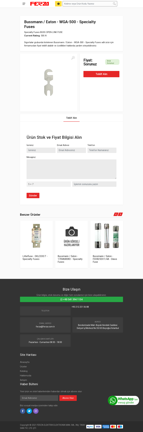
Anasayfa (24, 362)
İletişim (23, 380)
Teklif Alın (101, 74)
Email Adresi (63, 145)
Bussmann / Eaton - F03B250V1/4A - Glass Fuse (105, 259)
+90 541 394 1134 (71, 299)
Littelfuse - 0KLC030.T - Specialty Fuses (35, 257)
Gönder (33, 195)
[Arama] (58, 3)
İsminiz (30, 145)
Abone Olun (68, 398)
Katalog (23, 371)
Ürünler (23, 366)
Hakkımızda (25, 375)
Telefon (91, 145)
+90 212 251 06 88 (80, 307)
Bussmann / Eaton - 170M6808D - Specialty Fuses (70, 259)
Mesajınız (31, 157)
